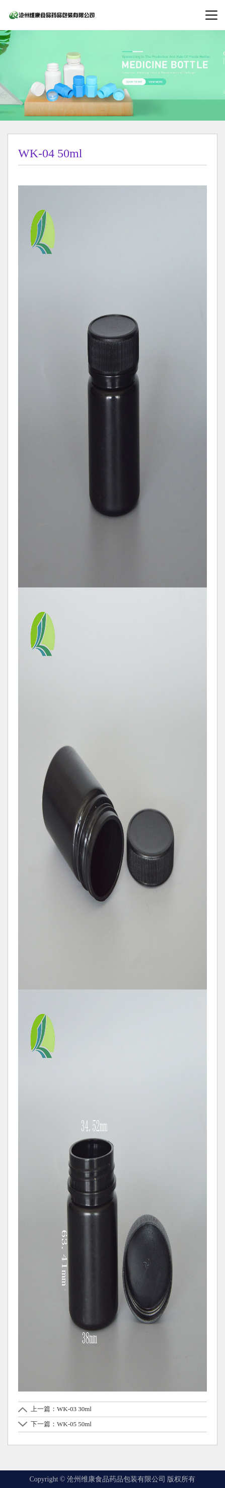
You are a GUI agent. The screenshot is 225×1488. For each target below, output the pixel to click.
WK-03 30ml (74, 1409)
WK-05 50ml (74, 1424)
